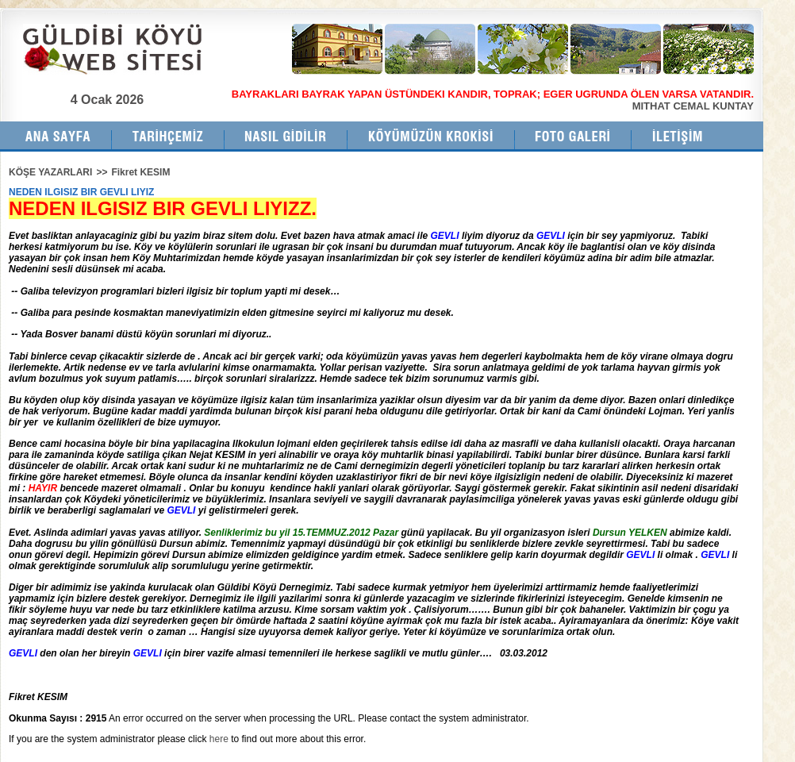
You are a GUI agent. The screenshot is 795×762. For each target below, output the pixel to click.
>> (101, 172)
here (219, 739)
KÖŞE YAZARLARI (50, 172)
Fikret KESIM (140, 172)
